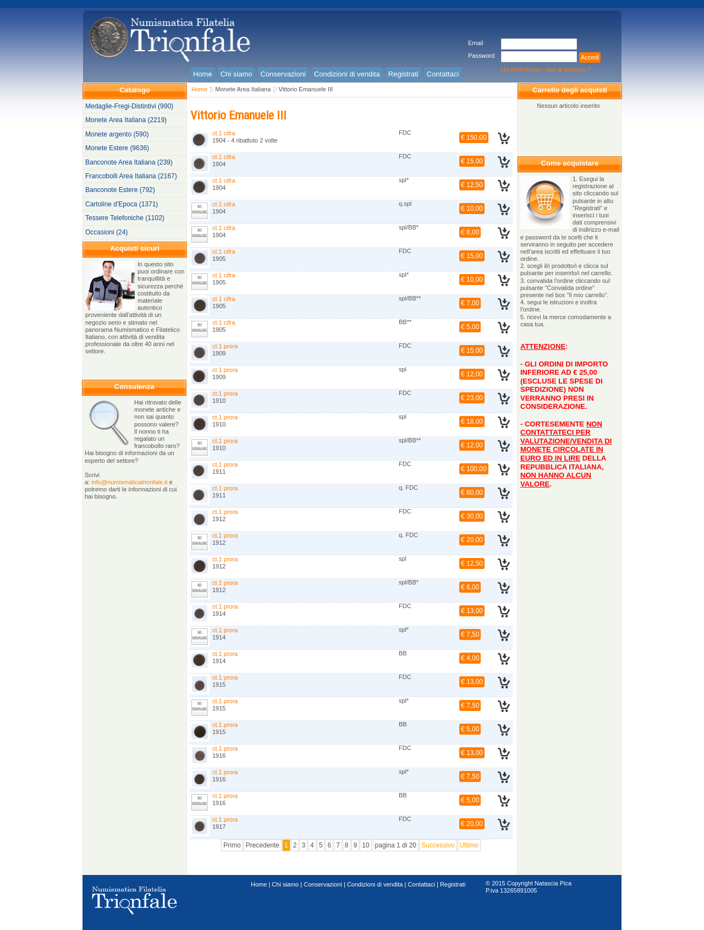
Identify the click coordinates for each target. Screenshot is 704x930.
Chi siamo (285, 884)
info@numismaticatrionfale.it (129, 482)
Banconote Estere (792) (120, 190)
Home (199, 89)
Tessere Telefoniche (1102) (124, 218)
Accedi (590, 57)
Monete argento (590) (116, 134)
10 (365, 845)
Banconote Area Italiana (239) (129, 162)
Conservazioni (323, 884)
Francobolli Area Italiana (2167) (131, 176)
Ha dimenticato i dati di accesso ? (546, 69)
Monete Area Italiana (243, 89)
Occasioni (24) (106, 232)
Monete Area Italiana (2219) (126, 120)
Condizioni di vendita (375, 884)
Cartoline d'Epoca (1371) (121, 204)
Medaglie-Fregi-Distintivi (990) (129, 106)
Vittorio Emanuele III (305, 89)
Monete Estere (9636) (117, 148)
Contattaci (421, 884)
